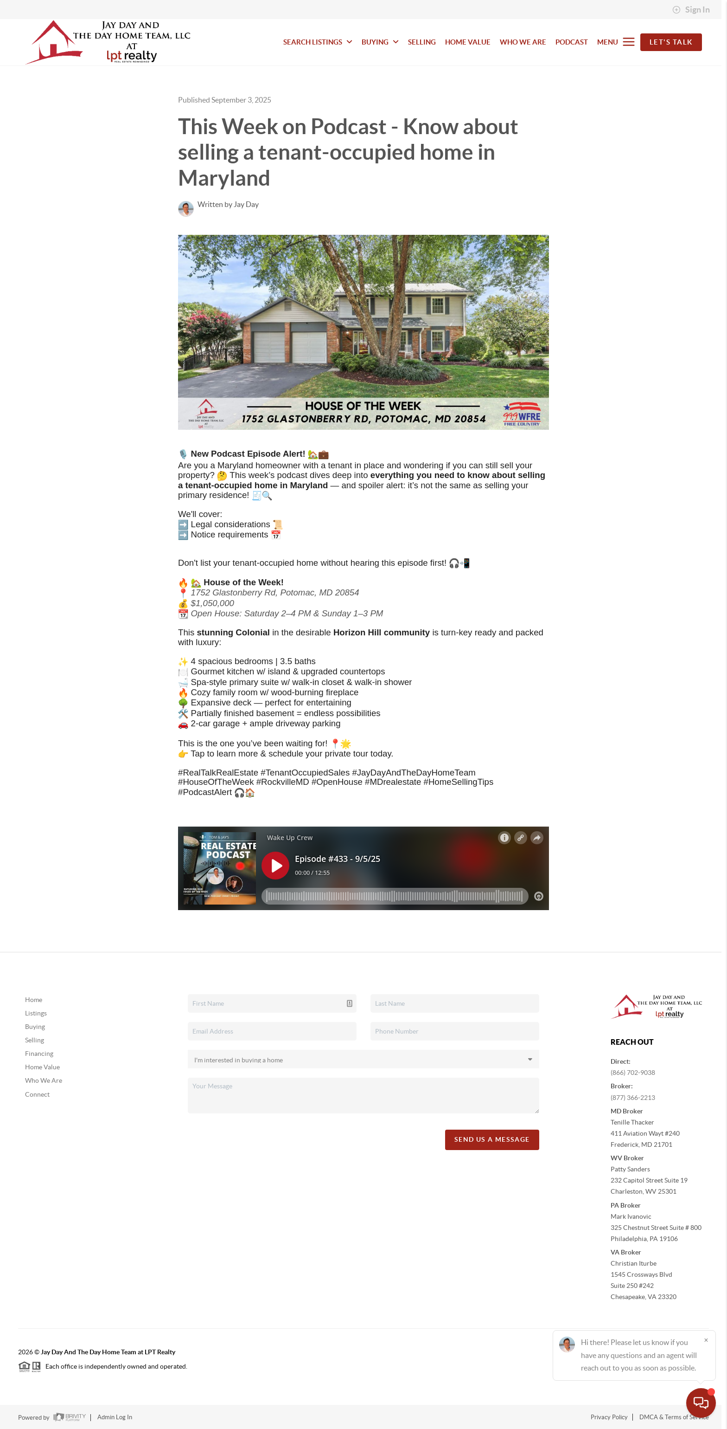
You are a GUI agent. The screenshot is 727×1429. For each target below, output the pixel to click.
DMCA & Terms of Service (674, 1417)
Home (33, 999)
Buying (35, 1026)
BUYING (380, 42)
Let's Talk (671, 42)
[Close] (706, 1340)
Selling (34, 1040)
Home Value (42, 1067)
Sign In (691, 9)
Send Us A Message (492, 1139)
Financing (39, 1053)
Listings (36, 1013)
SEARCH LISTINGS (317, 42)
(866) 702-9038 (633, 1072)
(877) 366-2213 (633, 1097)
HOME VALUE (468, 42)
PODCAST (571, 42)
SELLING (422, 42)
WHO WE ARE (523, 42)
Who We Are (43, 1080)
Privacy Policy (609, 1417)
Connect (37, 1094)
